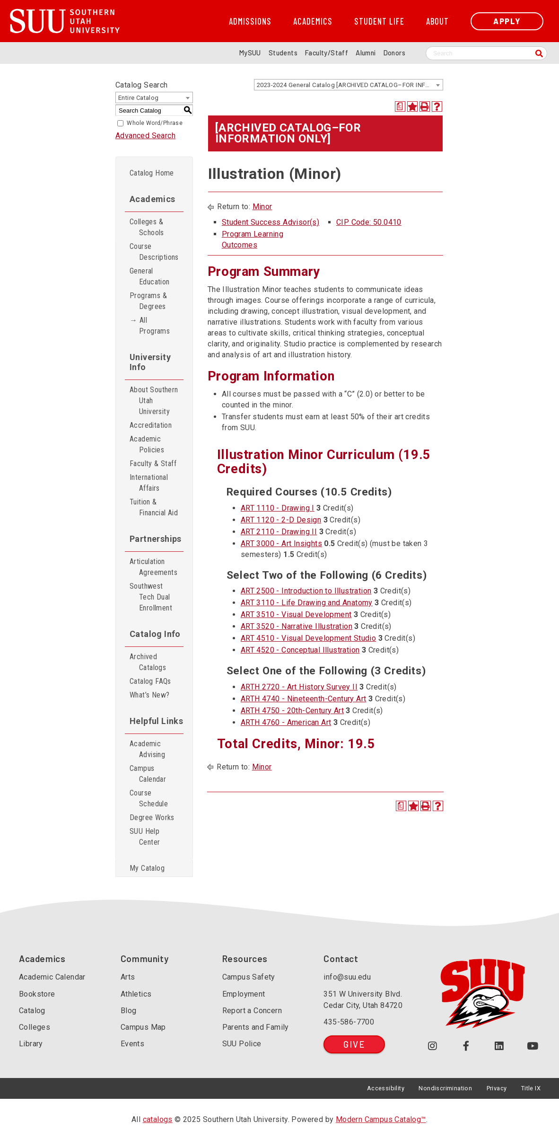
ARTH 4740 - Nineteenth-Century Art (304, 698)
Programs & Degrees (148, 301)
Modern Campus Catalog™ (381, 1119)
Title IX (531, 1088)
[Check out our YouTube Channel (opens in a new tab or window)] (532, 1046)
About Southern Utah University (154, 400)
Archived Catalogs (148, 662)
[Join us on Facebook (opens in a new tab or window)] (466, 1046)
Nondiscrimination (445, 1088)
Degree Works (152, 817)
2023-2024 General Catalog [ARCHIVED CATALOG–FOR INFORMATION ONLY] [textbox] (350, 84)
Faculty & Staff (153, 463)
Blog (129, 1010)
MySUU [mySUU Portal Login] (250, 53)
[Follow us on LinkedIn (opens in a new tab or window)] (499, 1046)
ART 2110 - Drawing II (279, 531)
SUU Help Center (145, 837)
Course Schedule (149, 798)
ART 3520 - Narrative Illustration (296, 626)
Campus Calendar (148, 774)
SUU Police (242, 1043)
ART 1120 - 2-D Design (281, 519)
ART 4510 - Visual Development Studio (308, 638)
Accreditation (151, 425)
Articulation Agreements (153, 567)
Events (132, 1043)
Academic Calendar (52, 976)
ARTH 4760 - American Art (286, 722)
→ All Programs (150, 326)
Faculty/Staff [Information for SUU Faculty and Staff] (326, 53)
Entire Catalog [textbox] (138, 97)
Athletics (136, 994)
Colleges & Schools (147, 227)
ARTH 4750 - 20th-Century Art (292, 710)
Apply (507, 21)
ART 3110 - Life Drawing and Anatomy (307, 602)
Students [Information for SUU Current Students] (283, 53)
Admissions (250, 21)
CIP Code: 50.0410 (369, 222)
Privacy (497, 1088)
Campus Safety (248, 976)
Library (31, 1043)
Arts (128, 976)
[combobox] (348, 84)
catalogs (158, 1119)
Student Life (379, 21)
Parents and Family (255, 1027)
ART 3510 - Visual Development (296, 614)
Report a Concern (252, 1010)
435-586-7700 (348, 1021)
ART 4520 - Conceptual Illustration (300, 649)
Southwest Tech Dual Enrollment (151, 597)
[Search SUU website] (486, 53)
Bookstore (37, 994)
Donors (394, 53)
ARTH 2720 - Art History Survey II (299, 686)
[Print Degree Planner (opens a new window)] (400, 106)
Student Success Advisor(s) (270, 222)
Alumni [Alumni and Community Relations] (366, 53)
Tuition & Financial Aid (154, 507)
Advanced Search (145, 135)
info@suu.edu (347, 976)
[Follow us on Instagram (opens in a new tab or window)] (432, 1046)
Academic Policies (147, 444)
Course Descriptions (154, 252)
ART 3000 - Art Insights (281, 543)
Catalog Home (152, 172)
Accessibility (385, 1088)
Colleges (34, 1027)
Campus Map (143, 1027)
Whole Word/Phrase (155, 123)
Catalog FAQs (150, 681)
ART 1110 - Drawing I (277, 508)
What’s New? (149, 694)
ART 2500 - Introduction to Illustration (306, 590)
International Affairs (149, 483)
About (437, 21)
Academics (312, 21)
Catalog (32, 1010)
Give (354, 1044)
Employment (243, 994)
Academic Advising (147, 749)
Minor (262, 206)
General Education (150, 276)
